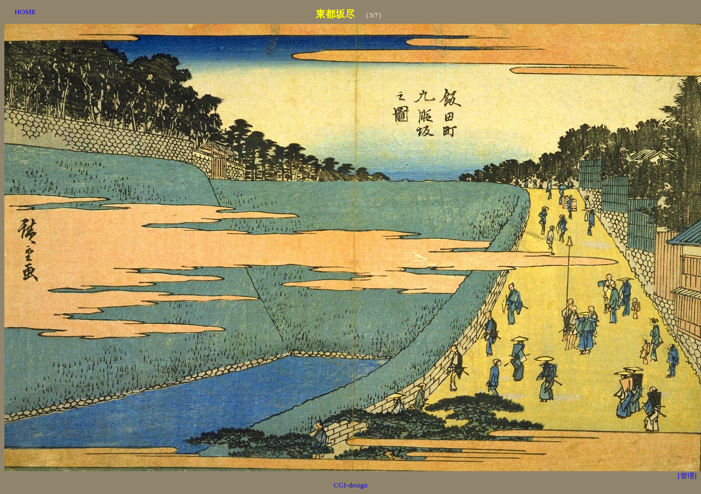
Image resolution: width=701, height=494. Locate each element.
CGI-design (350, 485)
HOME (25, 12)
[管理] (687, 476)
